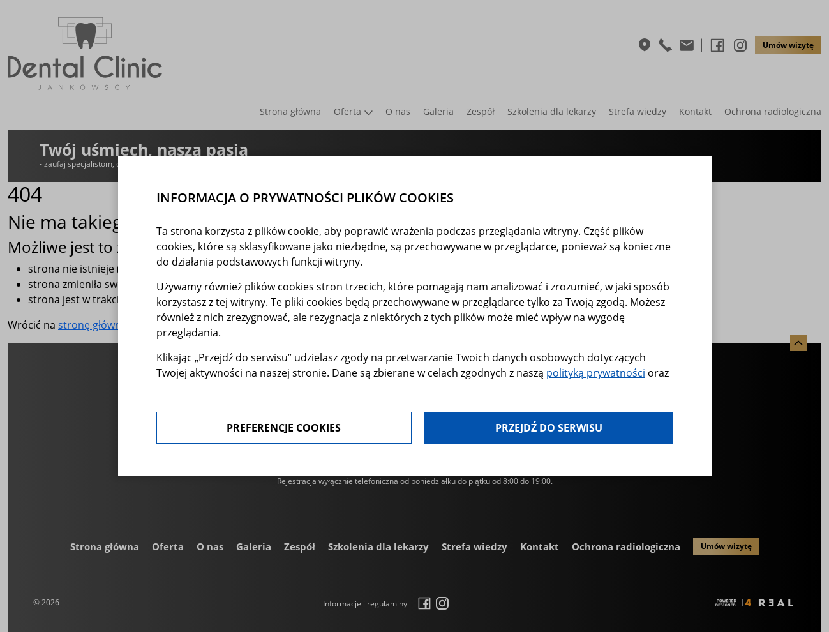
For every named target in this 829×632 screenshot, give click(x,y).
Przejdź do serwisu (548, 428)
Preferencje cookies (284, 428)
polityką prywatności (595, 373)
